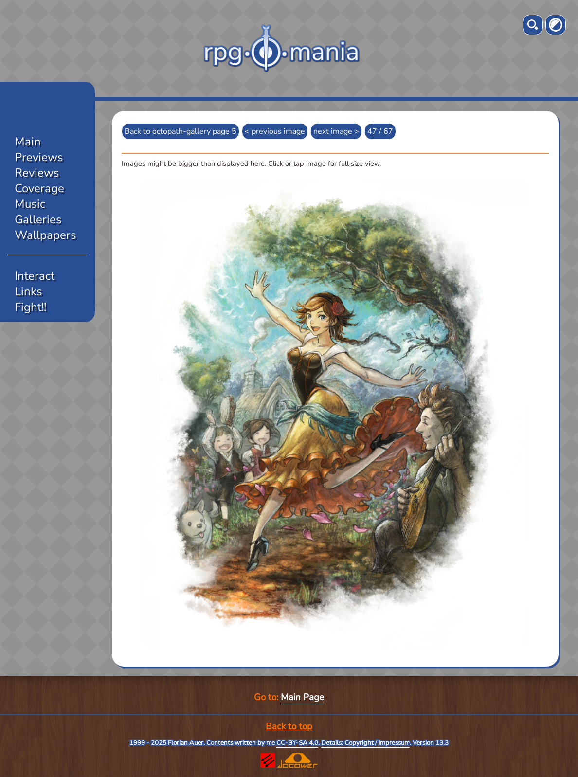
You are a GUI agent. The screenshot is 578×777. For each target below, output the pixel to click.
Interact (34, 276)
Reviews (37, 173)
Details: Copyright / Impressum (365, 743)
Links (28, 291)
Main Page (302, 697)
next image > (336, 131)
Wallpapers (45, 235)
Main (28, 141)
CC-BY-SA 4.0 (297, 743)
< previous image (275, 131)
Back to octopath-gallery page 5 (180, 131)
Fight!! (30, 307)
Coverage (39, 188)
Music (30, 204)
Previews (39, 157)
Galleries (38, 219)
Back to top (289, 726)
